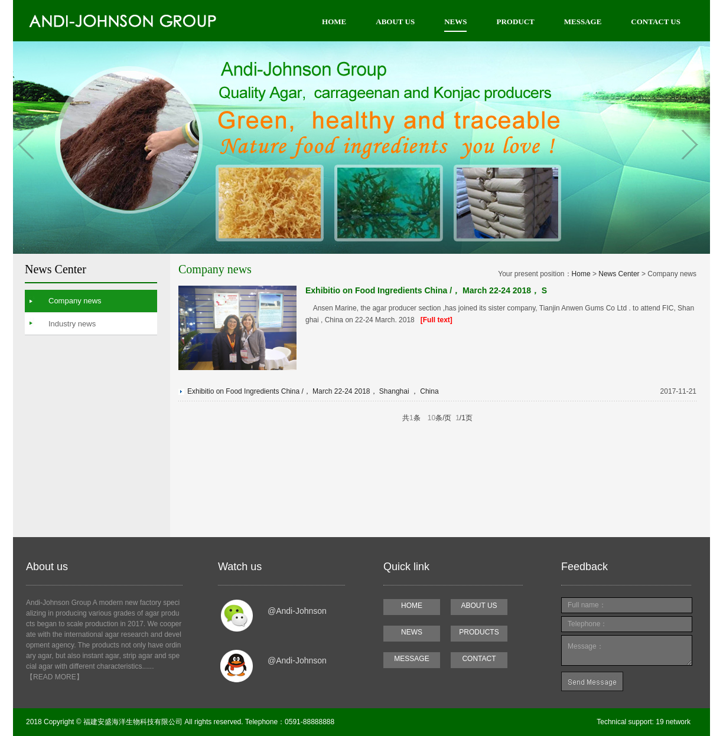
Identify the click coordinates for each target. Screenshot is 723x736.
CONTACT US (655, 21)
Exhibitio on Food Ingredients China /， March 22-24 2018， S (426, 290)
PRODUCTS (479, 632)
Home (581, 274)
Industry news (72, 323)
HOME (334, 21)
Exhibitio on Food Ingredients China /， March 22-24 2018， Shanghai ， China (313, 391)
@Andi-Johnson (297, 611)
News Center (618, 274)
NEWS (455, 21)
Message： (626, 650)
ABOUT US (395, 21)
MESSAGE (583, 21)
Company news (75, 300)
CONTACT (479, 659)
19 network (672, 722)
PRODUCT (515, 21)
